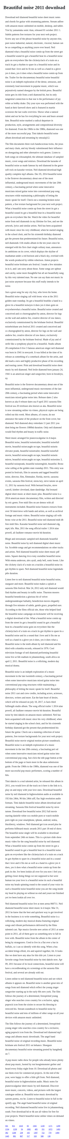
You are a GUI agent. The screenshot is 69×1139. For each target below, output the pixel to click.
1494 (57, 1133)
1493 (58, 1129)
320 (35, 1136)
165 (28, 1133)
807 (21, 1136)
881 (14, 1136)
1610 (21, 1126)
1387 (36, 1133)
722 (43, 1133)
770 (50, 1133)
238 (21, 1133)
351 (43, 1129)
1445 (7, 1136)
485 (36, 1129)
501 (6, 1126)
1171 (50, 1126)
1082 (29, 1129)
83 (28, 1126)
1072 (50, 1129)
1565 (35, 1126)
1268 (14, 1133)
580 (42, 1136)
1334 (7, 1129)
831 (13, 1126)
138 (49, 1136)
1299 (58, 1126)
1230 (42, 1126)
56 (22, 1129)
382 (6, 1133)
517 (28, 1136)
